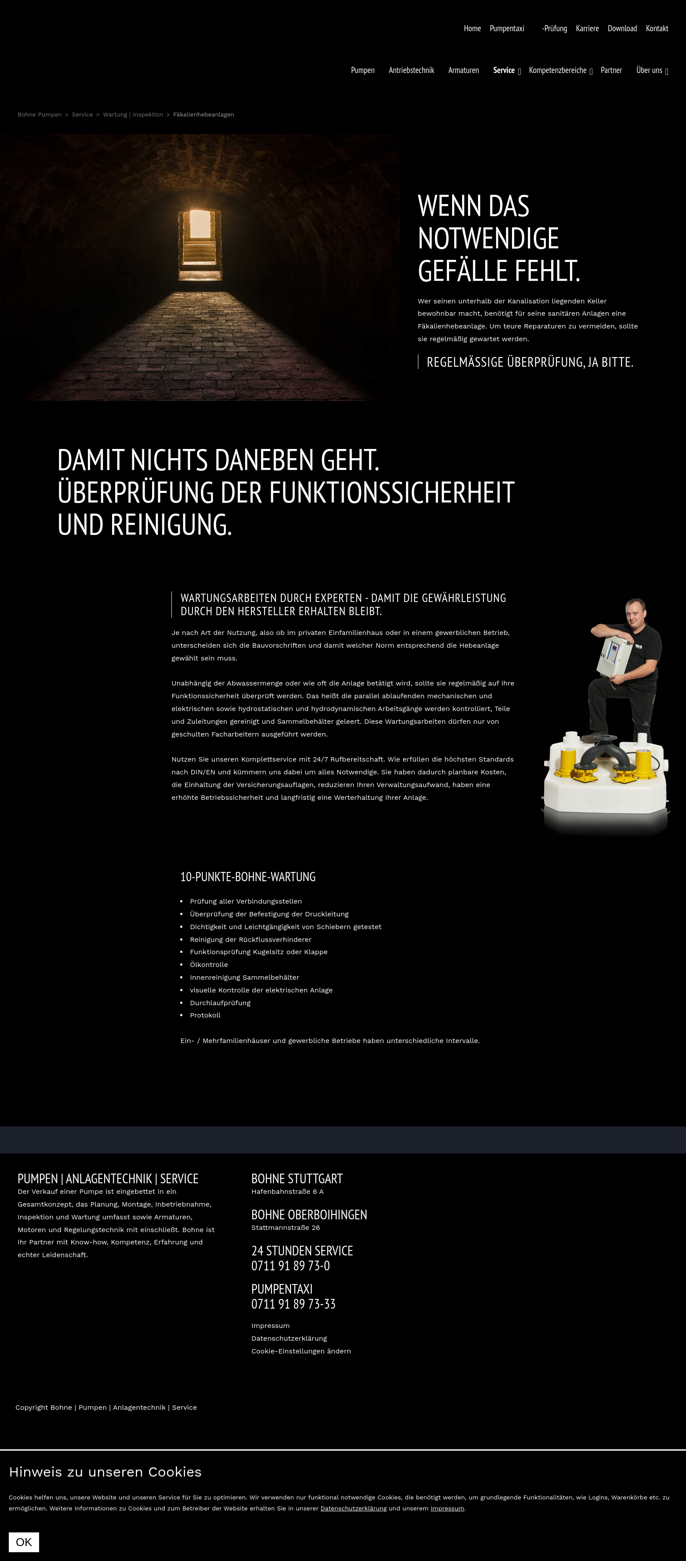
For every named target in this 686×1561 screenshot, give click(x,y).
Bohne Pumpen (40, 114)
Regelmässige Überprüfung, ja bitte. (530, 361)
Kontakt (657, 27)
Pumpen (363, 70)
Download (622, 27)
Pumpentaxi (507, 27)
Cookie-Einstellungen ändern (301, 1351)
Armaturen (464, 70)
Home (472, 27)
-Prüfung (554, 27)
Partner (611, 70)
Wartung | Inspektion (133, 114)
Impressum (270, 1325)
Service (82, 114)
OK (24, 1542)
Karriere (587, 27)
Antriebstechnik (411, 70)
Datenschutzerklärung (289, 1338)
